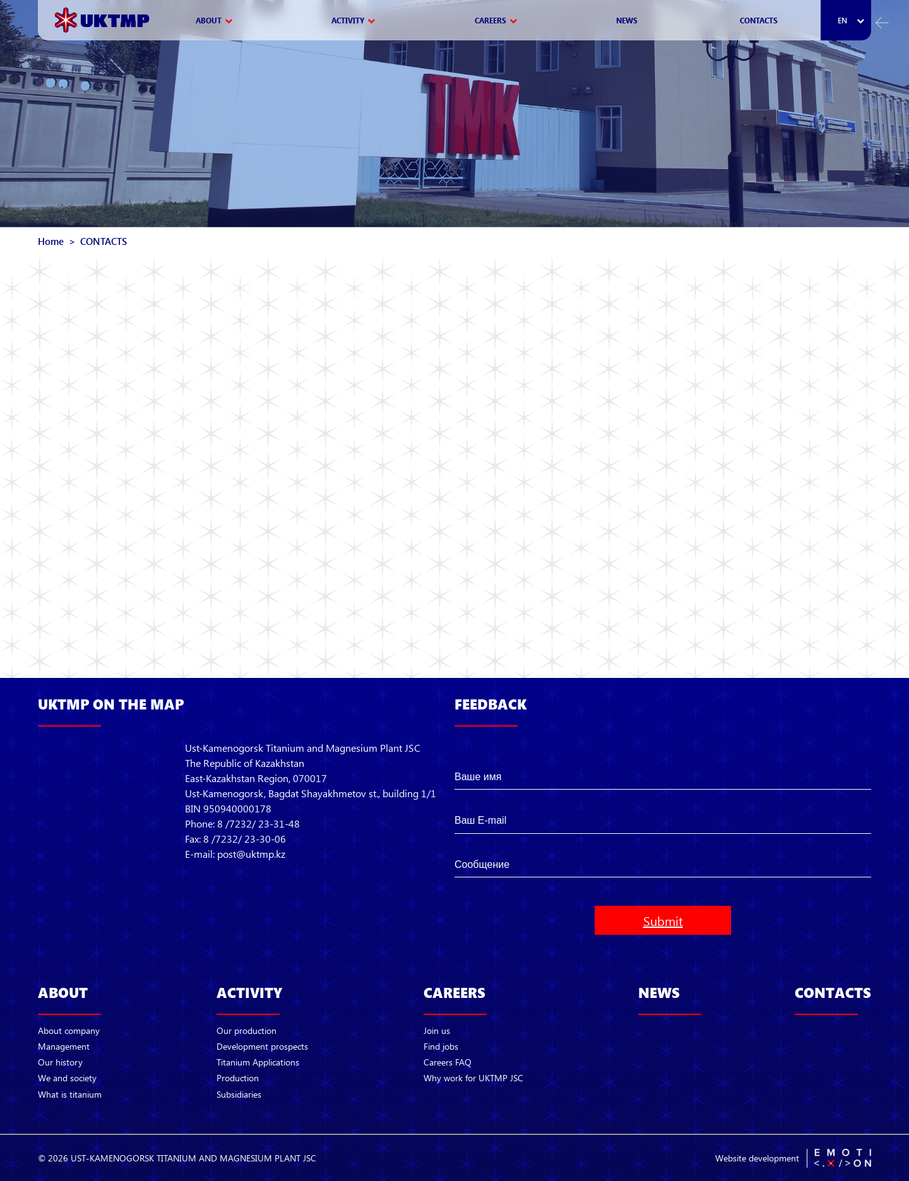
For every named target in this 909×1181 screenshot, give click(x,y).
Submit (663, 920)
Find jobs (441, 1046)
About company (69, 1030)
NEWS (627, 20)
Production (238, 1078)
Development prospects (262, 1046)
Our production (246, 1030)
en (842, 20)
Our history (60, 1062)
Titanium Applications (258, 1062)
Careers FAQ (448, 1062)
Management (64, 1046)
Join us (437, 1030)
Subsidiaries (239, 1094)
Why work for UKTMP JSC (473, 1078)
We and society (67, 1078)
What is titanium (70, 1094)
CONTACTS (759, 20)
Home (51, 241)
